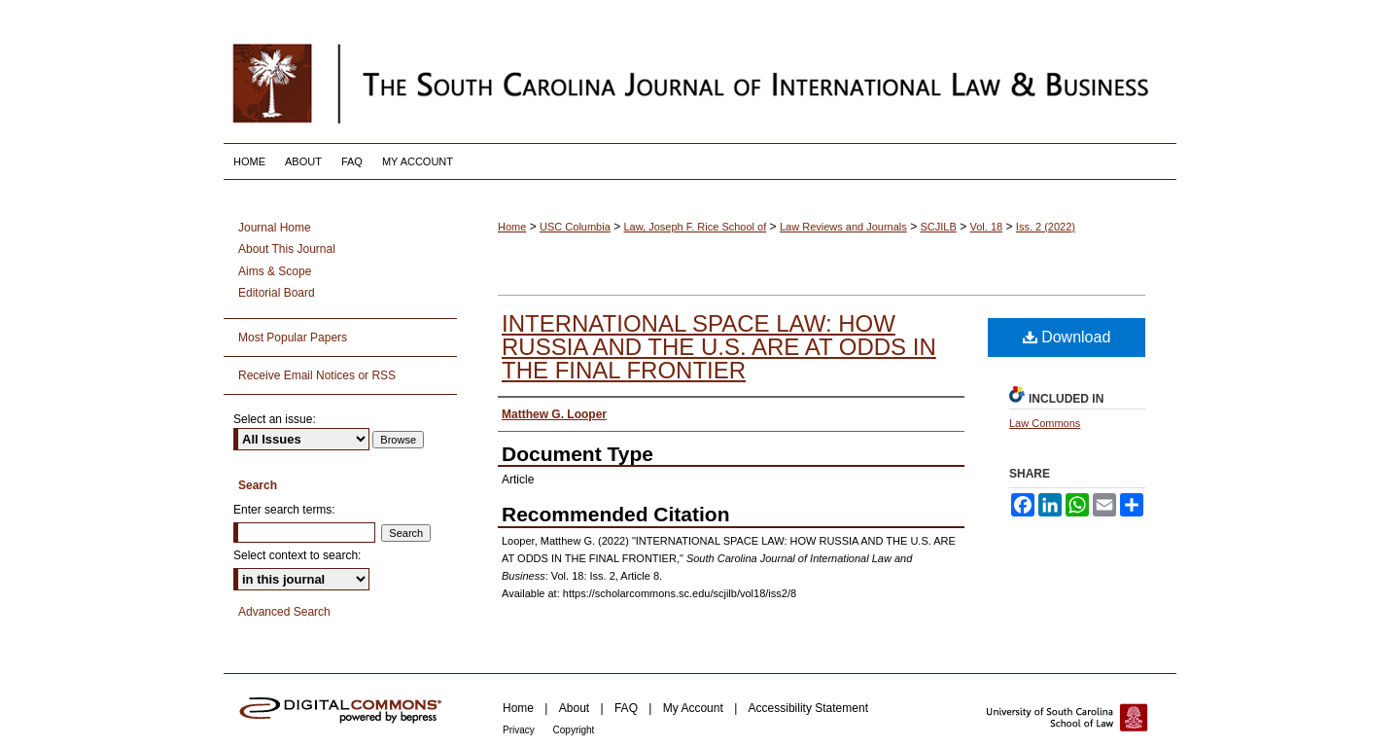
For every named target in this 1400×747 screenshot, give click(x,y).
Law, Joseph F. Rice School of (695, 226)
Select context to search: (297, 555)
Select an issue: (274, 419)
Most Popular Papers (292, 337)
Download (1067, 337)
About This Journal (286, 249)
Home (512, 226)
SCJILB (939, 226)
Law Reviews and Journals (843, 226)
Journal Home (274, 227)
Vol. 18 (986, 226)
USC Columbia (575, 226)
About (576, 708)
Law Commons (1044, 423)
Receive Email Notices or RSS (317, 375)
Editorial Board (276, 293)
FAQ (627, 708)
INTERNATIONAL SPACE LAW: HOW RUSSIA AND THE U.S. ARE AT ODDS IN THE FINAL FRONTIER (719, 346)
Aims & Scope (274, 271)
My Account (694, 708)
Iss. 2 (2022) (1045, 226)
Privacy (520, 730)
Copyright (574, 730)
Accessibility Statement (808, 708)
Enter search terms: (284, 509)
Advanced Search (284, 612)
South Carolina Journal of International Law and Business (700, 82)
